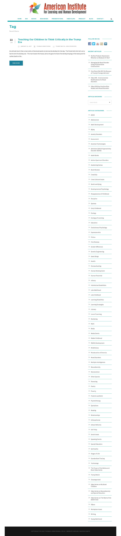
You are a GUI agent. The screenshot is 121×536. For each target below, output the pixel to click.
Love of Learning (96, 314)
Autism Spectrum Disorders (100, 160)
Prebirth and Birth (97, 396)
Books (33, 18)
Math (92, 324)
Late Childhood (96, 295)
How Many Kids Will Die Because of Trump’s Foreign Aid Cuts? (101, 72)
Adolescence (95, 120)
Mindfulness (95, 348)
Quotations (94, 405)
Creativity (94, 175)
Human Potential (96, 276)
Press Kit (82, 18)
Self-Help (94, 430)
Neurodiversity (95, 367)
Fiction (93, 237)
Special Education (96, 444)
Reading (93, 410)
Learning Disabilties (97, 300)
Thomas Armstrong (44, 46)
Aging (93, 129)
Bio (26, 18)
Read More (16, 63)
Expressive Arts (96, 232)
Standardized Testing (98, 458)
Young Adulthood (96, 519)
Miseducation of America (99, 353)
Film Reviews (95, 242)
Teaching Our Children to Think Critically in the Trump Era (49, 41)
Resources (44, 18)
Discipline (94, 199)
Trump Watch (60, 46)
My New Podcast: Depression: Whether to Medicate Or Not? (100, 57)
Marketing (94, 319)
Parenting (94, 381)
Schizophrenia (95, 420)
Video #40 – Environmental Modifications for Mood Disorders (99, 80)
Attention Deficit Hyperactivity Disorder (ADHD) (101, 149)
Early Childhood (96, 208)
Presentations (57, 18)
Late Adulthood (96, 290)
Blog (91, 18)
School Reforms (96, 425)
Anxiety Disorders (96, 134)
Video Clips (71, 18)
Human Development (98, 271)
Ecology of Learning (97, 218)
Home (20, 18)
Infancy (93, 280)
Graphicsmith (85, 531)
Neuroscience (95, 372)
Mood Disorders (96, 357)
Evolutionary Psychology (99, 227)
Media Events (95, 333)
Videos (93, 504)
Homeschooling (96, 266)
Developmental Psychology (100, 189)
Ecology (93, 213)
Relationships (95, 415)
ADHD (93, 115)
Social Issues (95, 434)
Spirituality (94, 449)
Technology (95, 463)
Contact (100, 18)
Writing (93, 514)
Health (93, 261)
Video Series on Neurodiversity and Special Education (100, 492)
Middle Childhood (96, 338)
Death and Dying (96, 184)
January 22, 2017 (26, 46)
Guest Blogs (95, 256)
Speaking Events (96, 439)
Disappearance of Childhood (100, 194)
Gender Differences (97, 247)
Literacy (93, 309)
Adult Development (97, 125)
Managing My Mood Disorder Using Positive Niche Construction (100, 64)
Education (94, 223)
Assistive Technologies (98, 144)
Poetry (93, 386)
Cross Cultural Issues (97, 179)
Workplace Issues (96, 509)
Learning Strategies (97, 304)
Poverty (93, 391)
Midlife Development (97, 343)
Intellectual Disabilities (98, 285)
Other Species (95, 377)
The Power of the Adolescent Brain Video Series (100, 469)
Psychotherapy (96, 401)
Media (93, 329)
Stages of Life (95, 454)
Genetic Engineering (97, 252)
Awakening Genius (97, 165)
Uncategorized (71, 46)
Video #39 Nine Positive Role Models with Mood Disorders (100, 87)
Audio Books (95, 155)
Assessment (95, 139)
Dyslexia (93, 203)
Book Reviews (95, 170)
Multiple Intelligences (98, 362)
